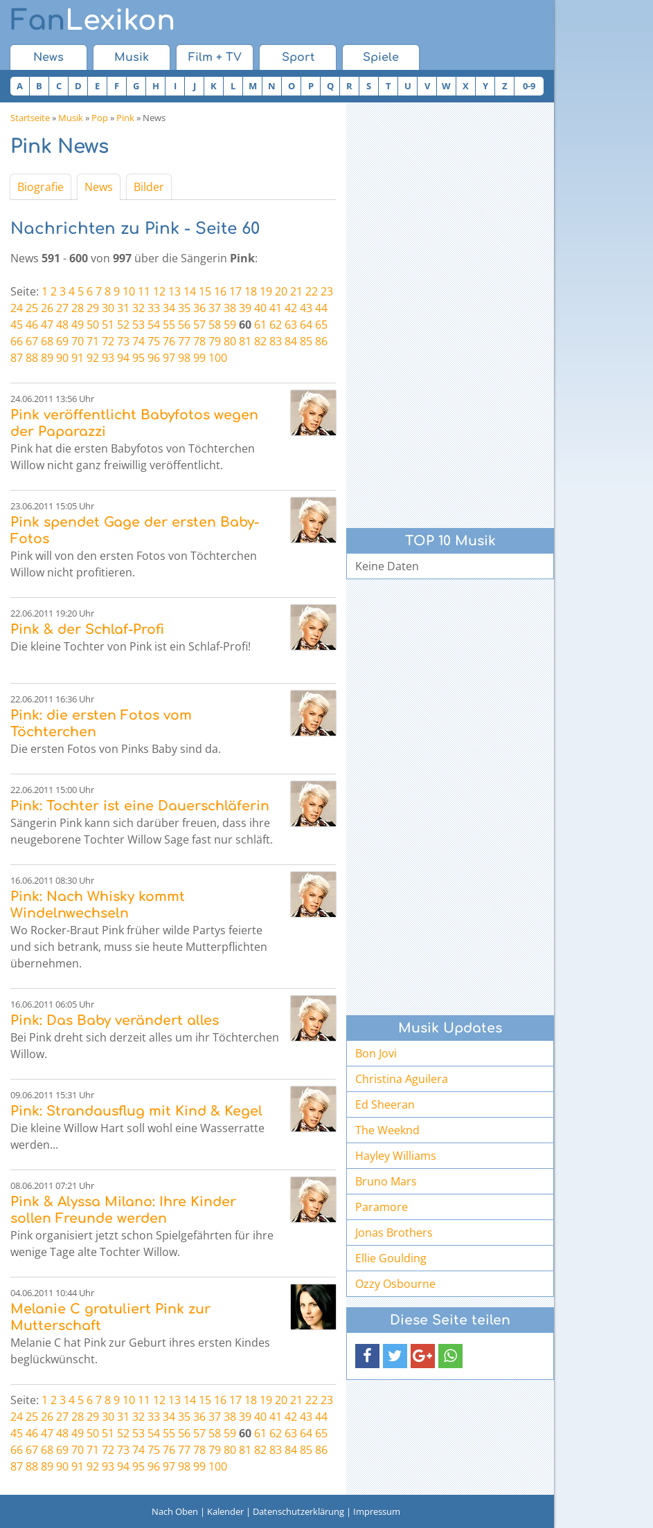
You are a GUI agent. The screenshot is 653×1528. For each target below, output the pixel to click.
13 (174, 291)
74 (138, 341)
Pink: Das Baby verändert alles (114, 1020)
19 (266, 291)
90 (62, 357)
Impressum (376, 1511)
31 (123, 308)
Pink (125, 117)
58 (214, 324)
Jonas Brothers (394, 1232)
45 (16, 324)
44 (321, 308)
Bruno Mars (386, 1181)
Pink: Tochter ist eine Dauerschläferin (139, 806)
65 (321, 324)
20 (281, 291)
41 (275, 308)
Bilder (149, 186)
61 (260, 324)
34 (169, 308)
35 (184, 308)
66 (16, 341)
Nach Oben (175, 1511)
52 (123, 324)
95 (138, 357)
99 (199, 357)
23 (327, 291)
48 (62, 324)
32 (138, 308)
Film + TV (215, 57)
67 (32, 341)
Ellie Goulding (391, 1258)
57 (199, 324)
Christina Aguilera (401, 1078)
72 (108, 341)
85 (306, 341)
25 (32, 308)
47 (47, 324)
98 (184, 357)
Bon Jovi (376, 1053)
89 (47, 357)
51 (108, 324)
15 (205, 291)
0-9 (529, 86)
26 (47, 308)
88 (32, 357)
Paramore (381, 1207)
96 (153, 357)
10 (129, 291)
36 (199, 308)
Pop (99, 117)
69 (62, 341)
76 (169, 341)
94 (123, 357)
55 (169, 324)
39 (245, 308)
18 (250, 291)
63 (291, 324)
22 (311, 291)
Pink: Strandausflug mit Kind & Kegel (136, 1111)
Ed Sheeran (385, 1104)
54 (153, 324)
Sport (298, 57)
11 (144, 291)
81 (245, 341)
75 (153, 341)
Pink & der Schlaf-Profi (87, 629)
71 (93, 341)
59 (230, 324)
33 (153, 308)
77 (184, 341)
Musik (131, 57)
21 (296, 291)
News (48, 57)
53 (138, 324)
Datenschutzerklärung (298, 1511)
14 (190, 291)
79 (214, 341)
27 (62, 308)
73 (123, 341)
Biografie (40, 186)
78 (199, 341)
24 (16, 308)
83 (275, 341)
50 (93, 324)
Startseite (30, 117)
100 (217, 357)
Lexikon (92, 21)
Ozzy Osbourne (395, 1283)
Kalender (225, 1511)
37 (214, 308)
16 (220, 291)
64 (306, 324)
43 (306, 308)
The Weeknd (387, 1130)
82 (260, 341)
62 (275, 324)
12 (159, 291)
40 (260, 308)
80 (230, 341)
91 (77, 357)
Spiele (381, 57)
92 (93, 357)
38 (230, 308)
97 (169, 357)
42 (291, 308)
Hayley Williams (395, 1155)
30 (108, 308)
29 (93, 308)
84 (291, 341)
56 (184, 324)
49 (77, 324)
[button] (367, 1356)
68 (47, 341)
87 (16, 357)
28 (77, 308)
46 (32, 324)
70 (77, 341)
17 (235, 291)
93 (108, 357)
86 (321, 341)
